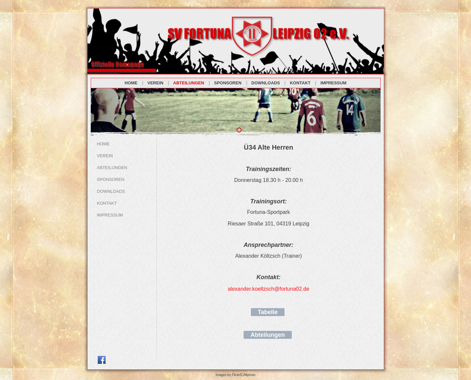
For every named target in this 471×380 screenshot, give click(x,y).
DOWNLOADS (266, 82)
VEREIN (155, 82)
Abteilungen (268, 335)
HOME (131, 82)
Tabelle (268, 312)
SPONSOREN (228, 82)
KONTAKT (300, 82)
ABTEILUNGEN (188, 82)
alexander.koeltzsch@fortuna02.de (268, 289)
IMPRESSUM (333, 82)
